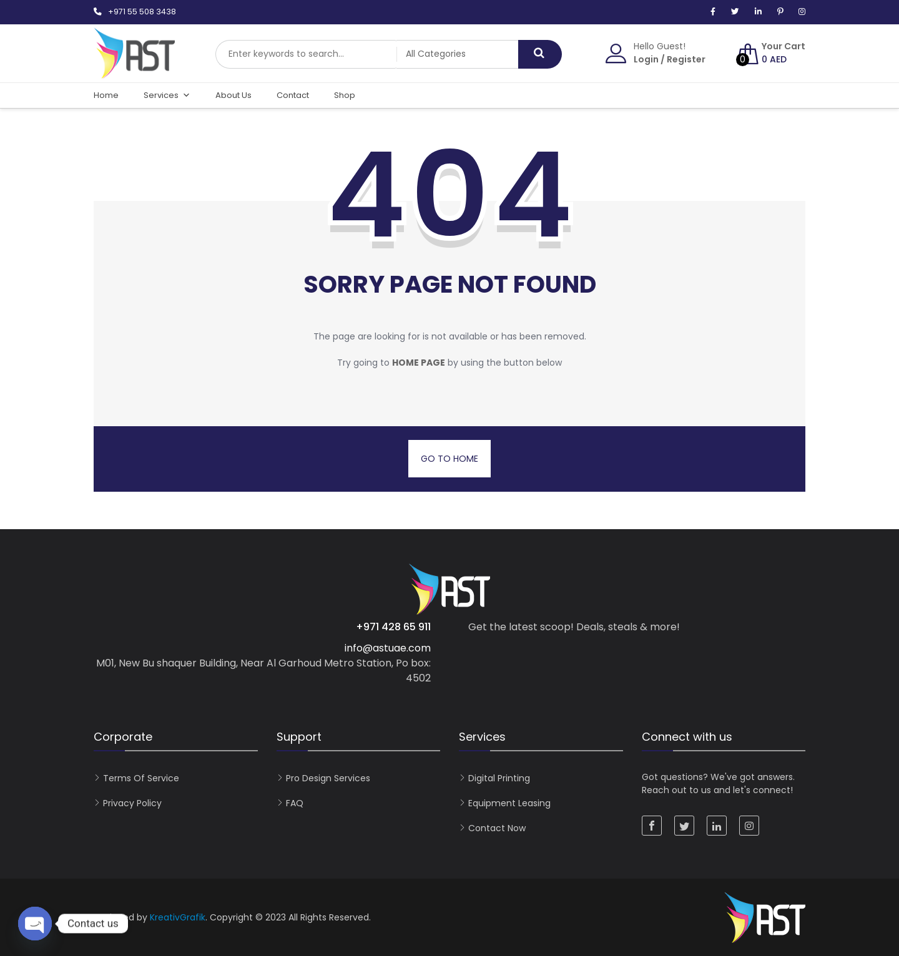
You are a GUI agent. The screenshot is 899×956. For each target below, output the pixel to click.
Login (646, 59)
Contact (293, 95)
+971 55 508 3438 (142, 11)
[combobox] (305, 54)
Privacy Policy (132, 803)
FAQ (294, 803)
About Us (233, 95)
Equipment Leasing (509, 803)
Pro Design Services (328, 778)
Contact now (497, 828)
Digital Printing (499, 778)
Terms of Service (141, 778)
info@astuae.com (388, 648)
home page (418, 362)
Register (686, 59)
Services (167, 95)
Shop (344, 95)
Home (106, 95)
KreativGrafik (177, 917)
